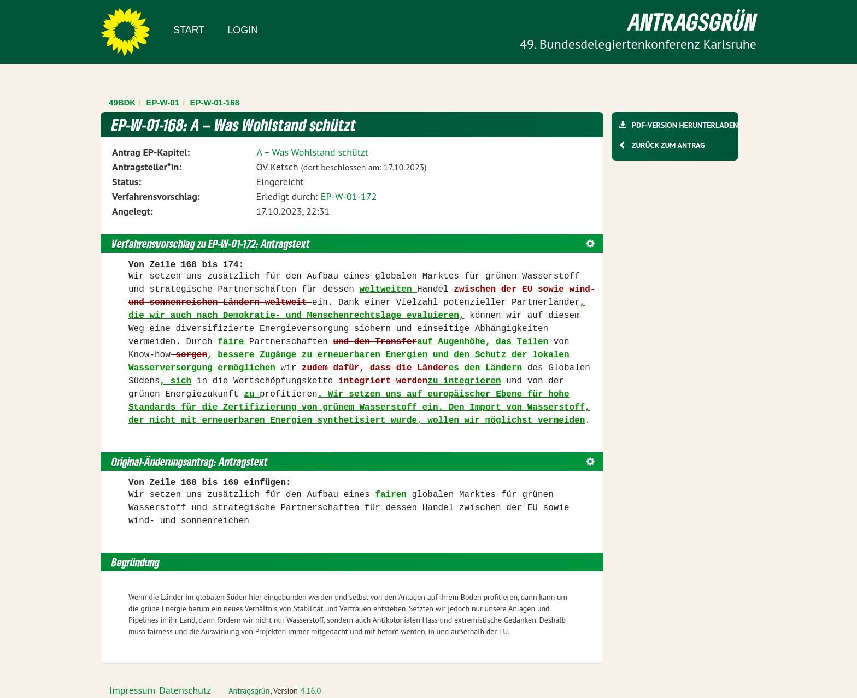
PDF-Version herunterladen (684, 125)
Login (242, 30)
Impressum (132, 690)
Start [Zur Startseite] (188, 30)
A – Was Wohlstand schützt (312, 152)
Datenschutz (185, 690)
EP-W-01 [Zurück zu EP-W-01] (163, 102)
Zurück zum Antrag (668, 145)
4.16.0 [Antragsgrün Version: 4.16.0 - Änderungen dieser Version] (311, 690)
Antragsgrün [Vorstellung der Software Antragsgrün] (248, 690)
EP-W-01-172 (349, 196)
